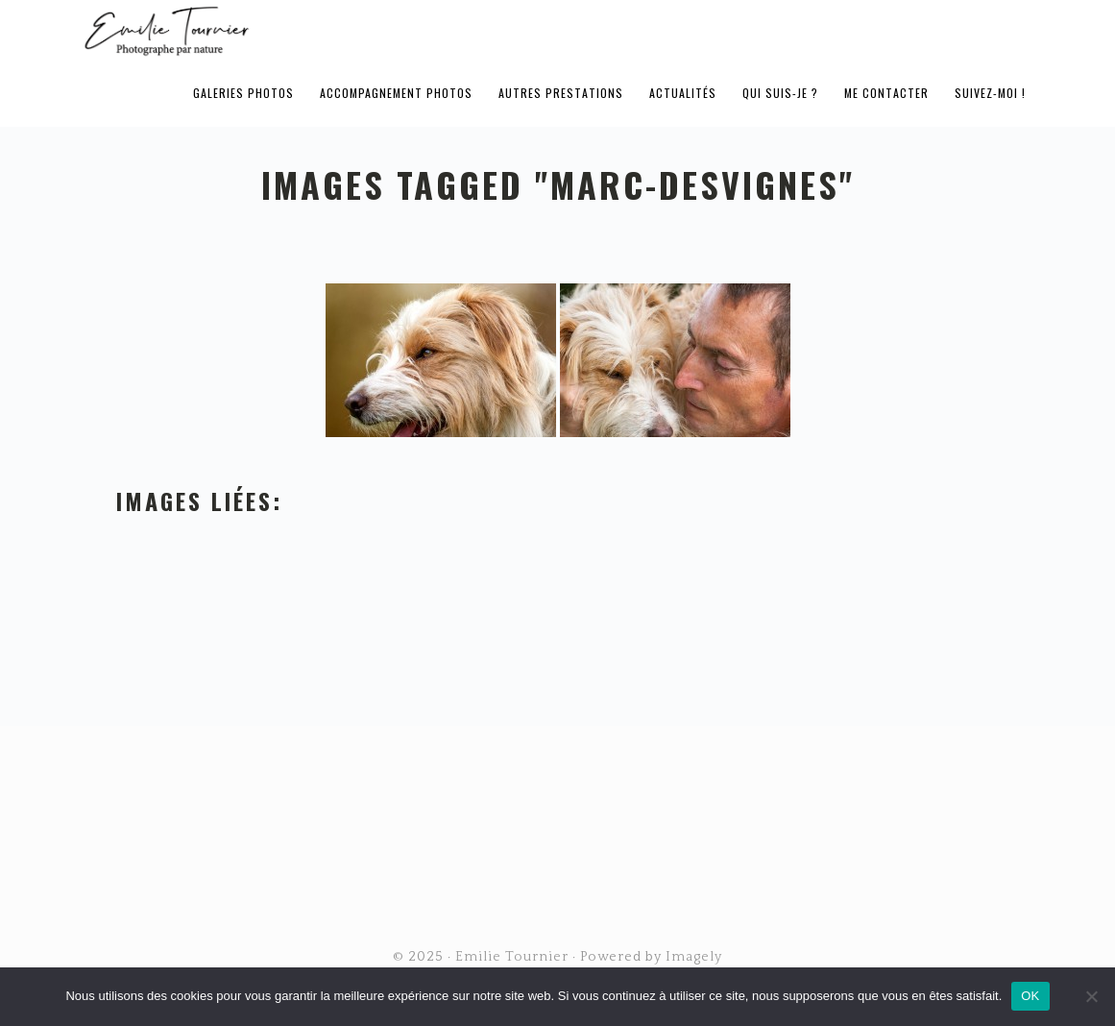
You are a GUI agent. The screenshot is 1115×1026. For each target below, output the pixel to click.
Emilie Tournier (318, 30)
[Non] (1091, 996)
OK (1030, 996)
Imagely (694, 957)
